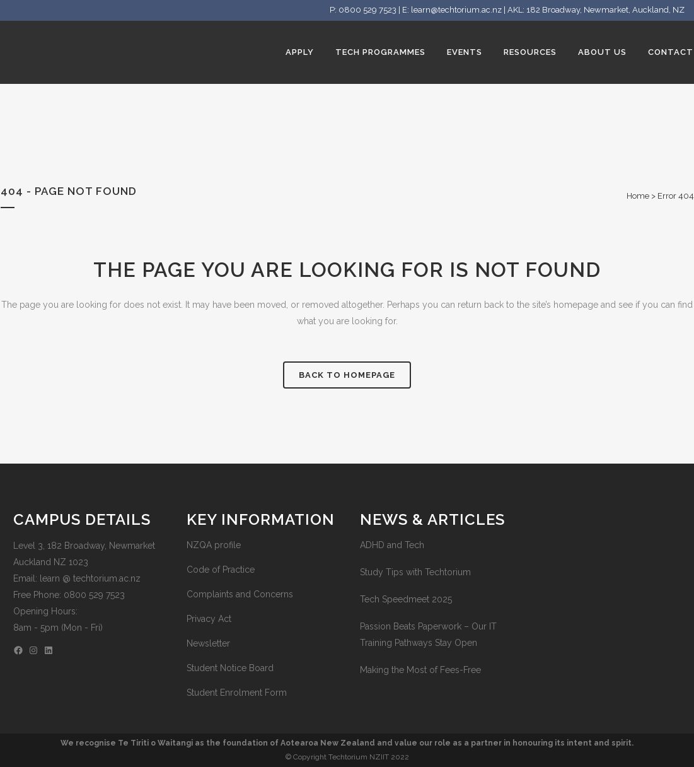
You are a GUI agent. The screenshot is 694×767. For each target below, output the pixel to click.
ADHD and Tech (392, 545)
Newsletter (208, 643)
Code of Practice (221, 570)
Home (638, 196)
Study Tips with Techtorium (415, 572)
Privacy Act (209, 619)
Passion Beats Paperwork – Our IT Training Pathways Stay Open (428, 634)
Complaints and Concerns (240, 594)
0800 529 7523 (367, 10)
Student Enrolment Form (237, 693)
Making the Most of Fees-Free (420, 670)
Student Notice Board (230, 668)
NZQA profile (214, 545)
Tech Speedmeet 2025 (406, 599)
